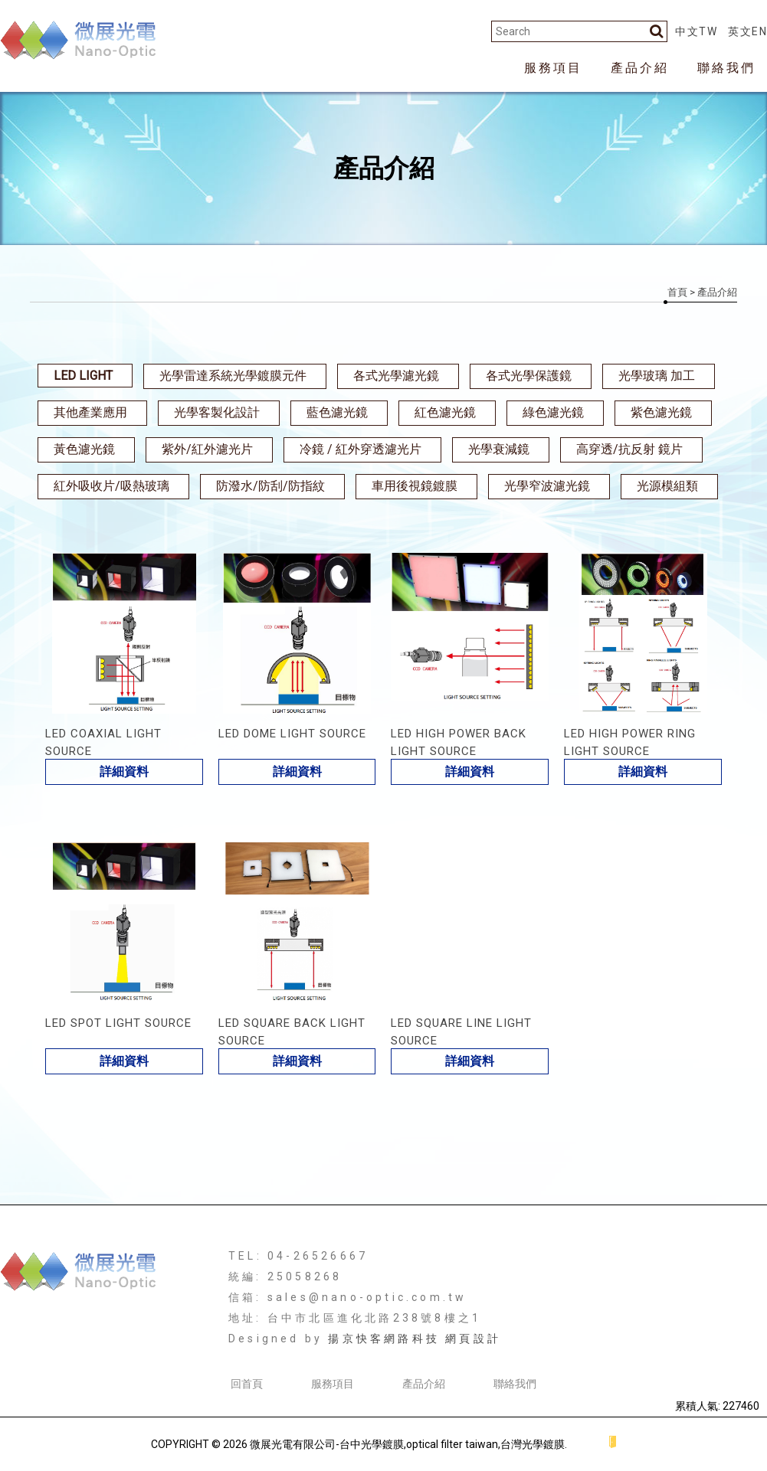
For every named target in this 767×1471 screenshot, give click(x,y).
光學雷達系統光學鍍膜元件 (232, 375)
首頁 (677, 292)
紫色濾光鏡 (661, 412)
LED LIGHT (83, 375)
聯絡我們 (726, 67)
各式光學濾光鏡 (396, 375)
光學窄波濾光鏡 (547, 486)
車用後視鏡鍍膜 (414, 486)
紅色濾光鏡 (445, 412)
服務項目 (553, 67)
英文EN (747, 31)
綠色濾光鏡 (553, 412)
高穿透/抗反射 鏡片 (629, 449)
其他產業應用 (90, 412)
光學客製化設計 (217, 412)
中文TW (696, 31)
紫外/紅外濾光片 (207, 449)
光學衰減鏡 (498, 449)
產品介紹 (640, 67)
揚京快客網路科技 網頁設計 (414, 1338)
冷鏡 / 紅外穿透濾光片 (360, 449)
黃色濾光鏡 (84, 449)
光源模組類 (667, 486)
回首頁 (247, 1384)
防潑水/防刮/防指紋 (270, 486)
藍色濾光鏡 (337, 412)
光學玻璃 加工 (656, 375)
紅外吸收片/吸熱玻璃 (111, 486)
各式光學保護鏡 (529, 375)
